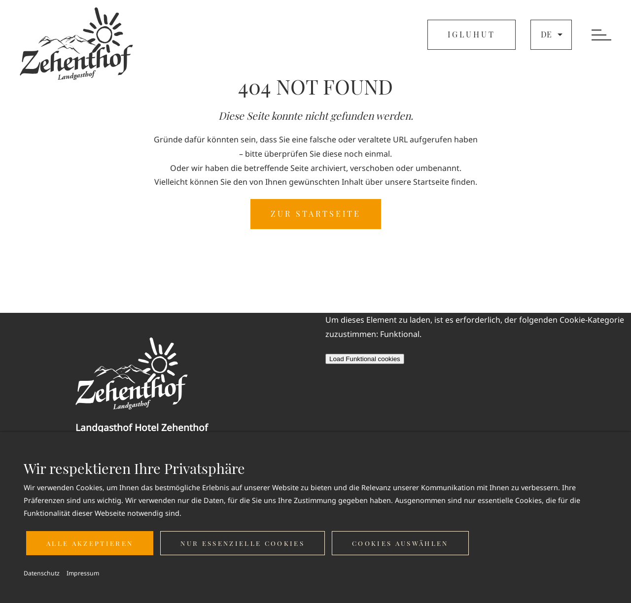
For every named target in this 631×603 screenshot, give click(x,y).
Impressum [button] (83, 573)
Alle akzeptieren (89, 543)
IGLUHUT (471, 34)
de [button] (553, 34)
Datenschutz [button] (42, 573)
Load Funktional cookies (364, 359)
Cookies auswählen (400, 543)
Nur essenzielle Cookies (242, 543)
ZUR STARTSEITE (316, 213)
